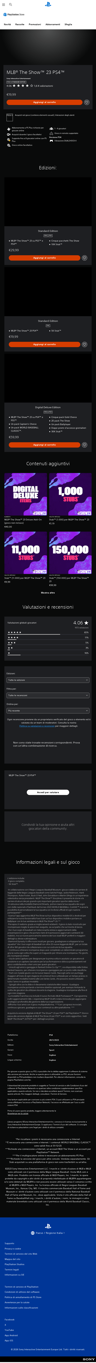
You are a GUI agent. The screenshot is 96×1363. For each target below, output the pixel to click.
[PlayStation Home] (48, 4)
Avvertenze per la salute (18, 1113)
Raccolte (19, 24)
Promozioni (35, 24)
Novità (7, 24)
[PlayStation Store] (15, 14)
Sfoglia (68, 24)
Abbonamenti (53, 24)
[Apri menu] (3, 4)
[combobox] (48, 680)
